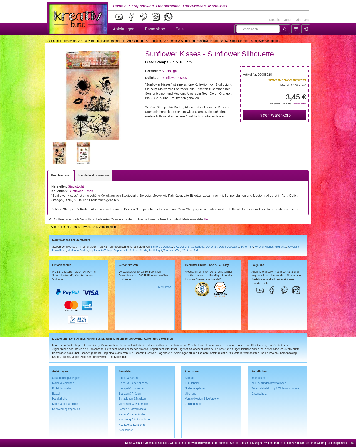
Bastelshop (155, 29)
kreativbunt (70, 40)
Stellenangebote (195, 388)
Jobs (287, 20)
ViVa (177, 250)
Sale (180, 29)
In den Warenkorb (274, 115)
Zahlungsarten (193, 403)
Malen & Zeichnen (63, 383)
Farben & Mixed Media (132, 409)
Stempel (172, 40)
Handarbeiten (60, 398)
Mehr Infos (164, 287)
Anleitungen (123, 29)
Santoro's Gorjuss (161, 246)
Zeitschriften (126, 430)
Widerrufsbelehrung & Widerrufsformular (276, 388)
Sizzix (143, 250)
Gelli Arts (280, 246)
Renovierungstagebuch (66, 409)
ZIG (196, 250)
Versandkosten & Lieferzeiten (202, 398)
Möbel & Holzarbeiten (65, 403)
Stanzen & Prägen (130, 393)
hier (206, 219)
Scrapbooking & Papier (66, 378)
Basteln (56, 393)
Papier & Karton (128, 378)
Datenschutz (259, 393)
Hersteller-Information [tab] (93, 175)
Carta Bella (197, 246)
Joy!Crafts (293, 246)
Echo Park (247, 246)
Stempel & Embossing (148, 40)
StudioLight (170, 71)
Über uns (302, 20)
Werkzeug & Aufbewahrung (135, 419)
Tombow (168, 250)
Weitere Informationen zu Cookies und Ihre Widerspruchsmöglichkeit (305, 443)
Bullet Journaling (62, 388)
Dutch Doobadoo (229, 246)
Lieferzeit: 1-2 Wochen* (292, 85)
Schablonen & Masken (132, 398)
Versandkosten (299, 104)
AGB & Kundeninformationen (269, 383)
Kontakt (274, 20)
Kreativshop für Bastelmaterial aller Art (106, 40)
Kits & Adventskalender (132, 424)
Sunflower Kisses (174, 77)
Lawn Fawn (59, 250)
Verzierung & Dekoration (133, 403)
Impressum (258, 378)
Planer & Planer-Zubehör (134, 383)
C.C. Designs (181, 246)
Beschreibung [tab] (61, 175)
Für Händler (192, 383)
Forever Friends (264, 246)
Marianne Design (77, 250)
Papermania (121, 250)
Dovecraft (211, 246)
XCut (185, 250)
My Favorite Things (100, 250)
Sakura (134, 250)
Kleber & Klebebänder (132, 414)
